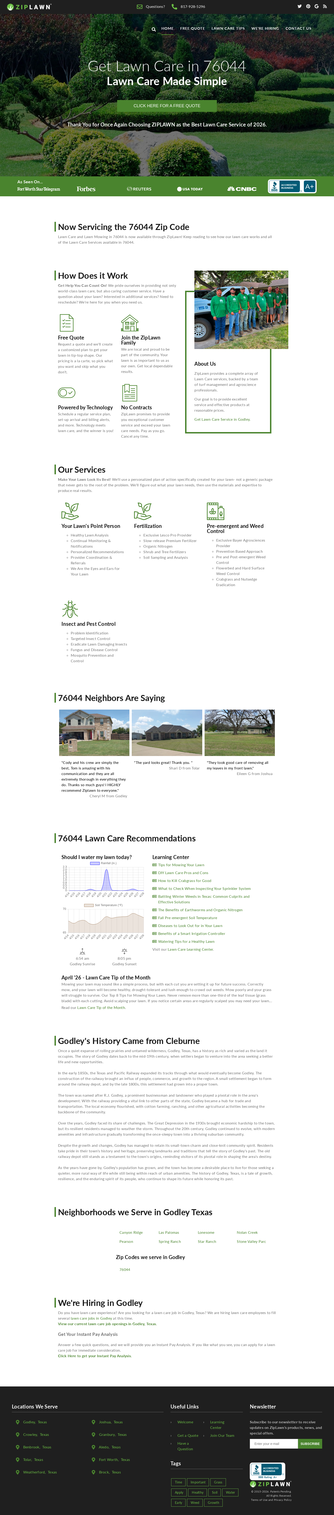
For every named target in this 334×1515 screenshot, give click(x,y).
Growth (213, 1503)
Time (178, 1482)
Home (167, 28)
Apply (179, 1492)
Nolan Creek (247, 1232)
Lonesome (206, 1232)
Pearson (126, 1241)
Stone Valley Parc (251, 1241)
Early (178, 1503)
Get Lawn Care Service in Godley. (222, 419)
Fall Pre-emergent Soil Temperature (187, 917)
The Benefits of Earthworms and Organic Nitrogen (200, 910)
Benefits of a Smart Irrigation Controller (191, 933)
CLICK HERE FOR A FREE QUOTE (167, 105)
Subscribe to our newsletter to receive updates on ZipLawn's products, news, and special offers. (286, 1427)
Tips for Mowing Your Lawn (181, 864)
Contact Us (299, 28)
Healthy (197, 1492)
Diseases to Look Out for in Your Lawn (190, 925)
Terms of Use (259, 1500)
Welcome (185, 1422)
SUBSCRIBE (310, 1444)
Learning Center (217, 1425)
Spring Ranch (170, 1241)
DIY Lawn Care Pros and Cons (183, 872)
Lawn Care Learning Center (190, 949)
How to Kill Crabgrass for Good (185, 880)
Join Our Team (222, 1435)
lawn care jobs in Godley (91, 1318)
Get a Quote (187, 1435)
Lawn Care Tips (228, 28)
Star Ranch (207, 1241)
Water (230, 1492)
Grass (218, 1482)
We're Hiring (265, 28)
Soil (214, 1492)
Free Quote (192, 28)
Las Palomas (169, 1232)
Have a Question (185, 1446)
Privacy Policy (283, 1500)
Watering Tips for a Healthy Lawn (186, 941)
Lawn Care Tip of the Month (101, 1007)
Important (198, 1482)
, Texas (35, 1422)
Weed (195, 1503)
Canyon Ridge (131, 1232)
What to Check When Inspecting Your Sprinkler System (204, 888)
